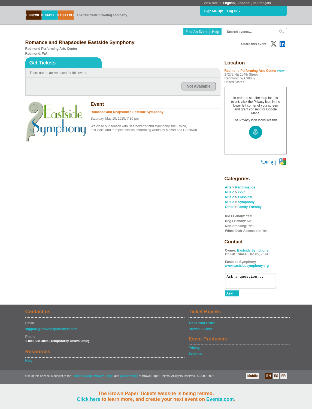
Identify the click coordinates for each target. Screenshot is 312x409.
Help (215, 32)
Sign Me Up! (213, 11)
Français (264, 3)
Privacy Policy (103, 378)
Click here (88, 399)
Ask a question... (253, 282)
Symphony (246, 202)
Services (195, 356)
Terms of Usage (82, 378)
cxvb (241, 192)
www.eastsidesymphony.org (247, 266)
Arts (228, 187)
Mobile (252, 378)
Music (229, 192)
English (229, 3)
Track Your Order (202, 325)
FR (283, 378)
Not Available (199, 86)
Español (244, 3)
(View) (281, 70)
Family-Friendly (249, 207)
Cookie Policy (129, 378)
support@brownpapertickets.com (51, 331)
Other (229, 207)
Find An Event (196, 32)
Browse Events (200, 331)
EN (268, 378)
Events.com (220, 399)
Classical (245, 197)
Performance (245, 187)
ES (276, 378)
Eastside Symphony (252, 250)
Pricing (194, 350)
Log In (232, 11)
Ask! (230, 296)
